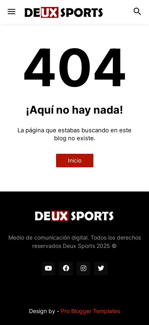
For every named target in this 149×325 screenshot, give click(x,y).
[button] (11, 12)
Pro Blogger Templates (90, 311)
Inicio (74, 160)
